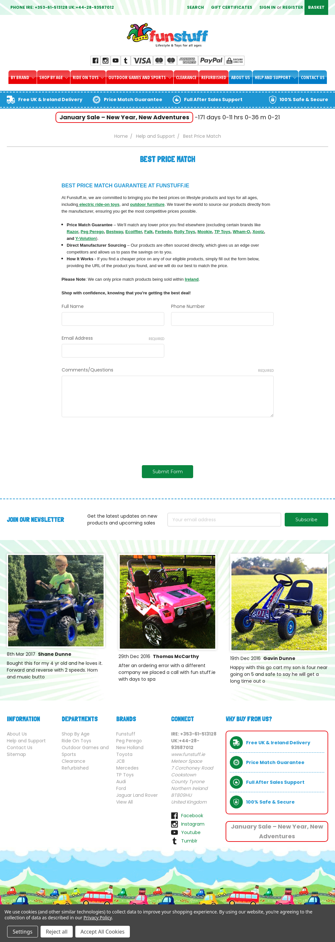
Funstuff (125, 734)
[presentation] (111, 439)
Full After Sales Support (213, 99)
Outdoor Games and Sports (139, 77)
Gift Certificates (231, 7)
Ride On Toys (88, 77)
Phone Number (188, 306)
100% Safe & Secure (303, 99)
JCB (120, 761)
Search (195, 7)
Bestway (114, 231)
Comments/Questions (168, 370)
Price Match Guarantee (133, 99)
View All (124, 802)
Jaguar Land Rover (137, 795)
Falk (148, 231)
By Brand (22, 77)
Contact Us (313, 77)
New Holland (129, 747)
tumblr (189, 841)
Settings (22, 931)
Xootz (258, 231)
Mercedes (127, 768)
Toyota (124, 754)
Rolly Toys (184, 231)
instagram (193, 824)
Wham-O (241, 231)
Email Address (113, 338)
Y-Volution (85, 238)
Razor (72, 231)
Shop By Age (53, 77)
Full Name (73, 306)
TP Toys (222, 231)
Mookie (204, 231)
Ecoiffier (133, 231)
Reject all (57, 931)
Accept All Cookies (103, 931)
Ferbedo (163, 231)
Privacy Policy (97, 917)
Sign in (267, 7)
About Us (240, 77)
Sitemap (16, 754)
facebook (192, 815)
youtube (191, 832)
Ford (121, 788)
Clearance (186, 77)
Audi (121, 781)
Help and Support (275, 77)
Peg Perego (92, 231)
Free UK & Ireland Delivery (50, 99)
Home (121, 136)
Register (292, 7)
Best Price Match (202, 136)
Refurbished (213, 77)
